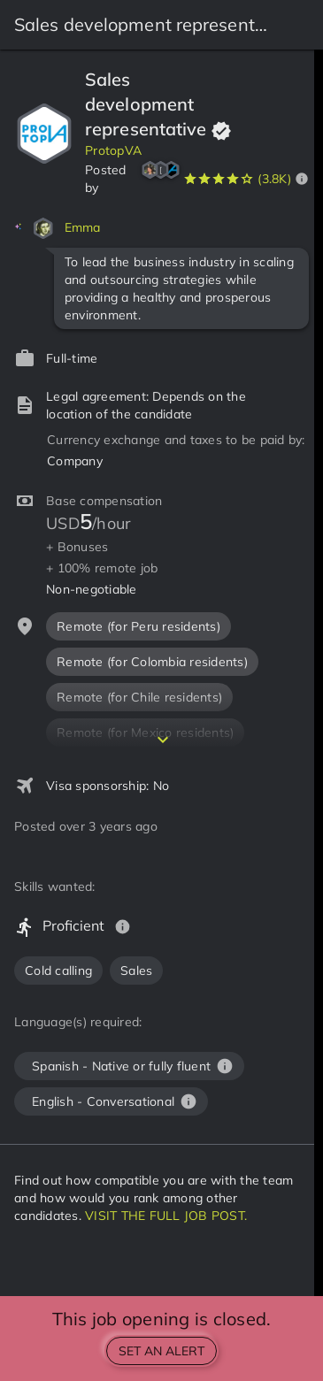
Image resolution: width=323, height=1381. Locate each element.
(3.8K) (274, 179)
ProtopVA (113, 150)
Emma (83, 227)
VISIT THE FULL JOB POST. (166, 1216)
